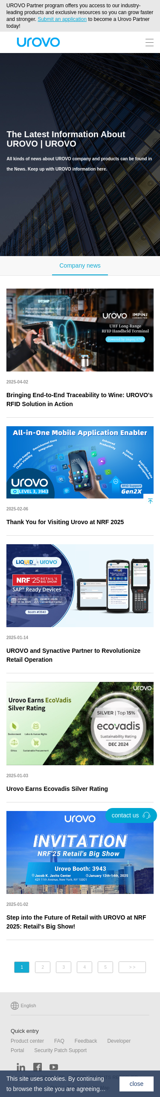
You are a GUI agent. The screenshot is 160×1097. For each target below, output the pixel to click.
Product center (27, 1041)
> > (132, 967)
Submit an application (62, 19)
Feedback (86, 1041)
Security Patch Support (60, 1050)
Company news (80, 265)
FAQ (59, 1041)
